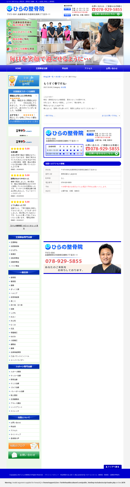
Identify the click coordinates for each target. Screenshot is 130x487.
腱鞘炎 (13, 344)
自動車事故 (15, 262)
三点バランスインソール (20, 356)
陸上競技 (14, 395)
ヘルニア (14, 293)
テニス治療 (15, 383)
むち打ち (14, 250)
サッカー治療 (16, 376)
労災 (12, 329)
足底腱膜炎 (15, 399)
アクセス (14, 430)
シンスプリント (16, 407)
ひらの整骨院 (25, 475)
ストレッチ (15, 411)
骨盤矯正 (14, 333)
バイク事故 (15, 266)
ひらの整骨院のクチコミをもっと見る (24, 121)
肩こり (13, 301)
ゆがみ (13, 336)
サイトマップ (16, 434)
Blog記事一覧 (49, 77)
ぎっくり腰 (15, 289)
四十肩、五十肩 (16, 305)
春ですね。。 (51, 116)
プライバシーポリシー (52, 475)
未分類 (57, 77)
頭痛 (12, 309)
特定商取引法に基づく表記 (69, 475)
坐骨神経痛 (15, 297)
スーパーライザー (17, 360)
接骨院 (13, 277)
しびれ (13, 313)
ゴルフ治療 (15, 387)
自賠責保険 (15, 246)
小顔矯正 (14, 340)
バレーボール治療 (17, 391)
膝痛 (12, 348)
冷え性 (13, 321)
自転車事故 (15, 258)
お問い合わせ (16, 423)
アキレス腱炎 (16, 403)
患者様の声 (15, 438)
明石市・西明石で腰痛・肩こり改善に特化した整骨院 (37, 1)
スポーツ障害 (16, 372)
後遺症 (13, 254)
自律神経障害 (16, 352)
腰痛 (12, 285)
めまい (13, 317)
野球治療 (14, 380)
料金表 (13, 426)
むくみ (13, 325)
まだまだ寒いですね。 (110, 116)
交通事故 (14, 242)
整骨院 (13, 281)
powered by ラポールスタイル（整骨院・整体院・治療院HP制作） (99, 475)
